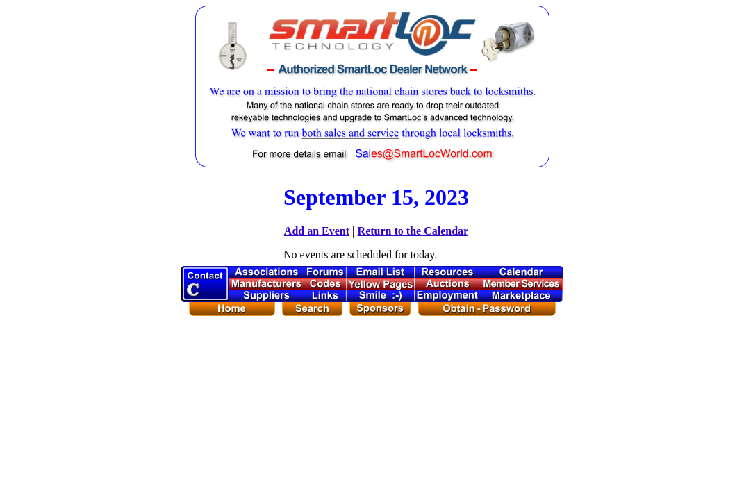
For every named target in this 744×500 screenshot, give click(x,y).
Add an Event (316, 231)
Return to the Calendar (413, 231)
